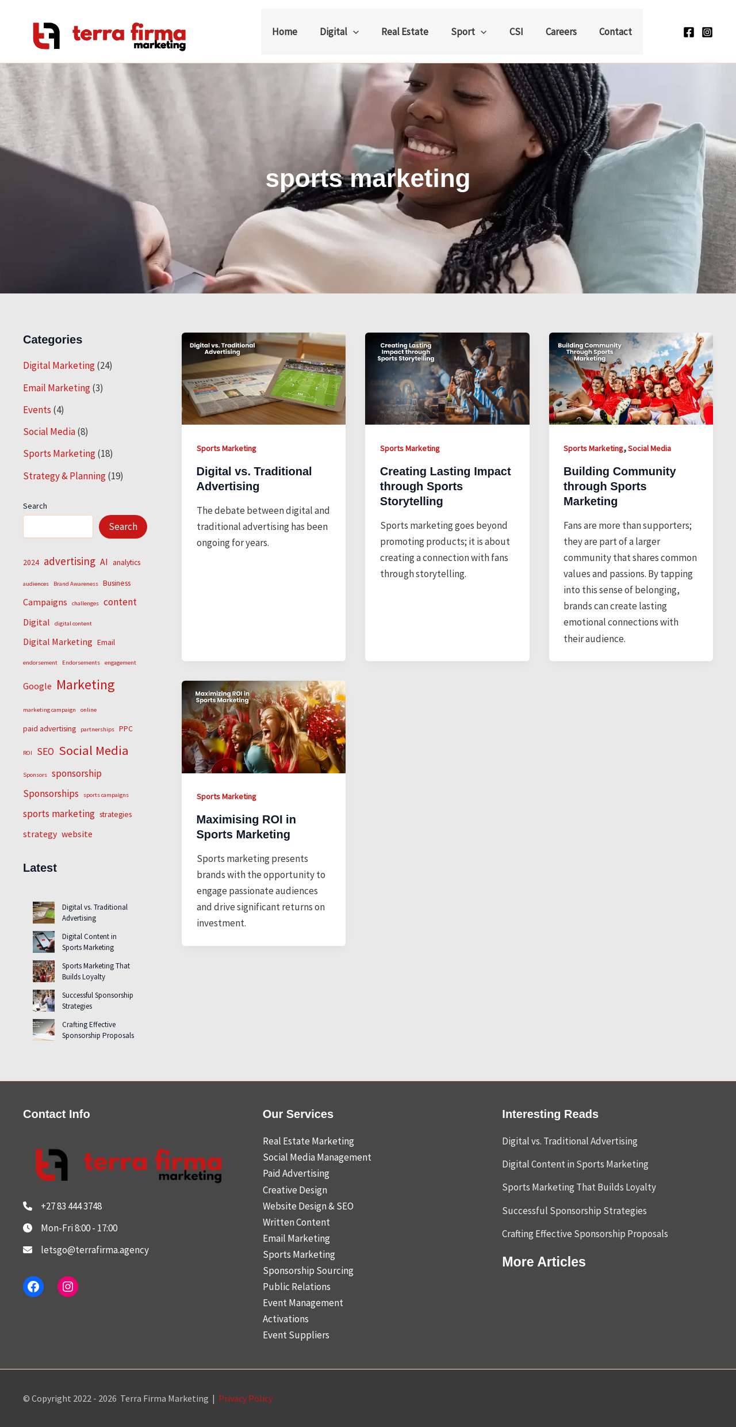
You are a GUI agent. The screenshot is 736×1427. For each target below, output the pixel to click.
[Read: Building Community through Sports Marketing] (631, 377)
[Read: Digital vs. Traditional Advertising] (264, 377)
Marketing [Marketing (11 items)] (85, 684)
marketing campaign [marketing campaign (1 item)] (49, 710)
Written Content (296, 1222)
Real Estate (418, 31)
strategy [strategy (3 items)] (40, 834)
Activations (286, 1318)
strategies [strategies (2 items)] (115, 814)
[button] (369, 32)
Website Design (295, 1206)
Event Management (303, 1302)
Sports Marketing (59, 453)
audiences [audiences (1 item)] (36, 583)
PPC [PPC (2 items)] (126, 728)
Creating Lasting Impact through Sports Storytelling (445, 486)
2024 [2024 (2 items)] (31, 562)
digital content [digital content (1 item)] (73, 623)
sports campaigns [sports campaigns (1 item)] (106, 795)
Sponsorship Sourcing (308, 1270)
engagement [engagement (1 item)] (120, 662)
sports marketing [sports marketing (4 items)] (59, 813)
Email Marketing (56, 387)
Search (35, 506)
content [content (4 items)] (120, 602)
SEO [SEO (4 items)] (45, 751)
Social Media (49, 431)
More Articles (545, 1261)
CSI (523, 31)
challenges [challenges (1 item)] (85, 603)
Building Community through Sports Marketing (620, 486)
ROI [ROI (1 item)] (27, 753)
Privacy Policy (245, 1398)
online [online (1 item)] (88, 710)
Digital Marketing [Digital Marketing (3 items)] (58, 641)
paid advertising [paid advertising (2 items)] (49, 728)
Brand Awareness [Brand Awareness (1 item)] (75, 583)
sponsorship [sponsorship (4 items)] (77, 773)
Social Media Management (317, 1157)
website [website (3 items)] (77, 834)
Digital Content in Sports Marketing (89, 942)
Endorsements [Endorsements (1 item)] (81, 662)
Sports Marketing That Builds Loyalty (96, 971)
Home (303, 31)
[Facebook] (689, 32)
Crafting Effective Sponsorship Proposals (98, 1030)
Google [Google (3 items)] (37, 686)
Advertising (305, 1173)
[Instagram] (707, 32)
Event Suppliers (296, 1335)
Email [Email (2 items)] (106, 642)
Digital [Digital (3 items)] (36, 622)
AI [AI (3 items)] (104, 561)
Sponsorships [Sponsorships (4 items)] (51, 793)
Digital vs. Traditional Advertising (95, 913)
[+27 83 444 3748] (62, 1206)
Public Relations (297, 1286)
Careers (565, 31)
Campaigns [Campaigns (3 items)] (45, 602)
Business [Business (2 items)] (117, 583)
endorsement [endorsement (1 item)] (40, 662)
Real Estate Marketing (308, 1141)
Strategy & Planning (64, 476)
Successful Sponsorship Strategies (574, 1210)
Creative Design (295, 1190)
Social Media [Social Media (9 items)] (94, 750)
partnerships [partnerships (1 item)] (97, 729)
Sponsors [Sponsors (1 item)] (35, 775)
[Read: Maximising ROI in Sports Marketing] (264, 725)
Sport (479, 32)
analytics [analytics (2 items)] (126, 562)
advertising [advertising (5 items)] (69, 561)
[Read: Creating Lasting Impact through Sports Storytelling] (447, 377)
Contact (616, 31)
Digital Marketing (59, 365)
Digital (355, 32)
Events (37, 409)
